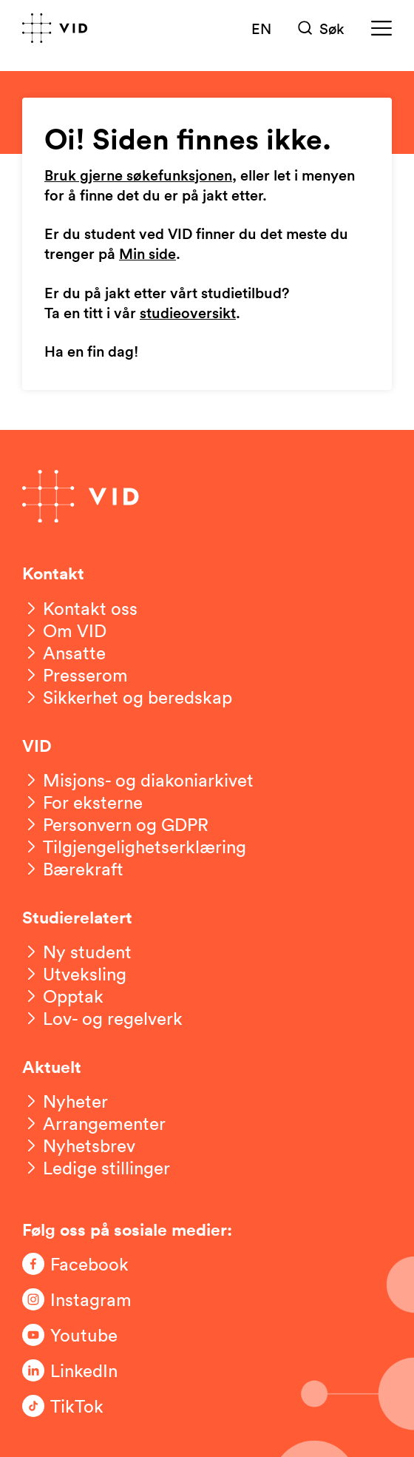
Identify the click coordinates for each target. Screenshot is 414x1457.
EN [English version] (261, 28)
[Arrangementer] (94, 1123)
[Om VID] (64, 630)
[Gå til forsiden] (54, 28)
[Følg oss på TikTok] (81, 1406)
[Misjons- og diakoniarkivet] (138, 780)
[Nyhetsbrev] (78, 1145)
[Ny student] (77, 952)
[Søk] (321, 28)
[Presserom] (75, 675)
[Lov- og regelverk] (102, 1018)
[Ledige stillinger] (96, 1168)
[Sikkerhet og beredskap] (127, 697)
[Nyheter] (65, 1101)
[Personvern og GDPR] (115, 824)
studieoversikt (188, 313)
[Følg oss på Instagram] (81, 1299)
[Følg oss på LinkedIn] (81, 1370)
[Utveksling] (74, 974)
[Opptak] (63, 996)
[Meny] (381, 28)
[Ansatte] (64, 653)
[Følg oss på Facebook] (81, 1264)
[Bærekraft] (72, 869)
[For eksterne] (82, 802)
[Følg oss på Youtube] (81, 1335)
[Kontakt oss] (80, 608)
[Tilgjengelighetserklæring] (134, 846)
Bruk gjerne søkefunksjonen (138, 176)
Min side (147, 254)
